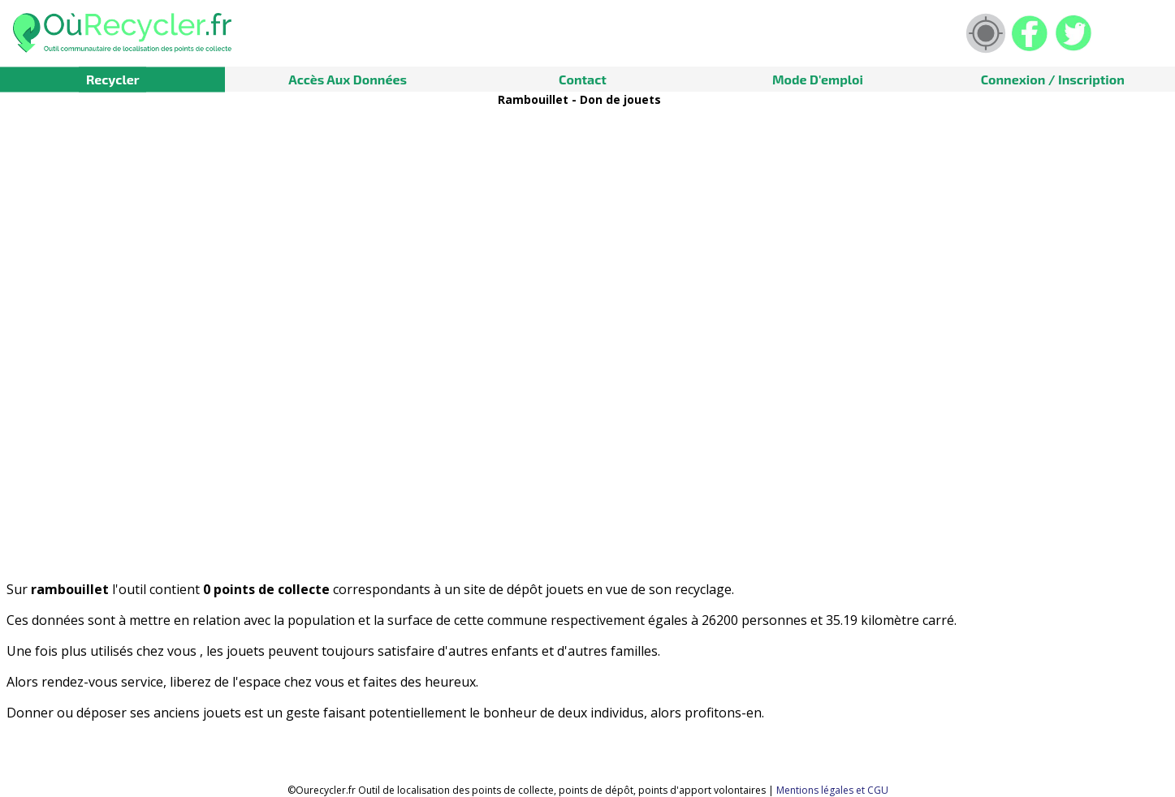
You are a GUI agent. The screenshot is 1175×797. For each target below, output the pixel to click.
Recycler (113, 79)
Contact (583, 79)
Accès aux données (347, 79)
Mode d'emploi (817, 79)
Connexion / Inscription (1053, 79)
